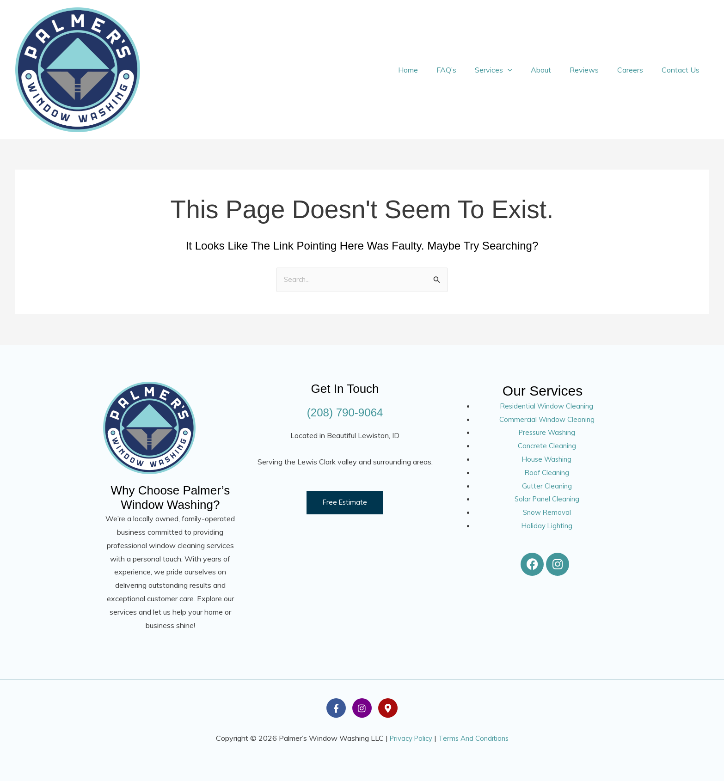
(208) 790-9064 (345, 412)
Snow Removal (547, 512)
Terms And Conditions (475, 738)
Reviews (593, 69)
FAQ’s (467, 69)
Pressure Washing (546, 432)
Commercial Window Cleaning (546, 419)
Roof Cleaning (546, 472)
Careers (636, 69)
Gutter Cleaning (546, 485)
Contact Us (682, 69)
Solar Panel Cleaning (547, 499)
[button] (524, 69)
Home (432, 69)
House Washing (547, 459)
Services (510, 69)
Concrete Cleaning (546, 445)
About (554, 69)
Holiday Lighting (546, 525)
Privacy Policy (409, 738)
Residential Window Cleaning (546, 405)
